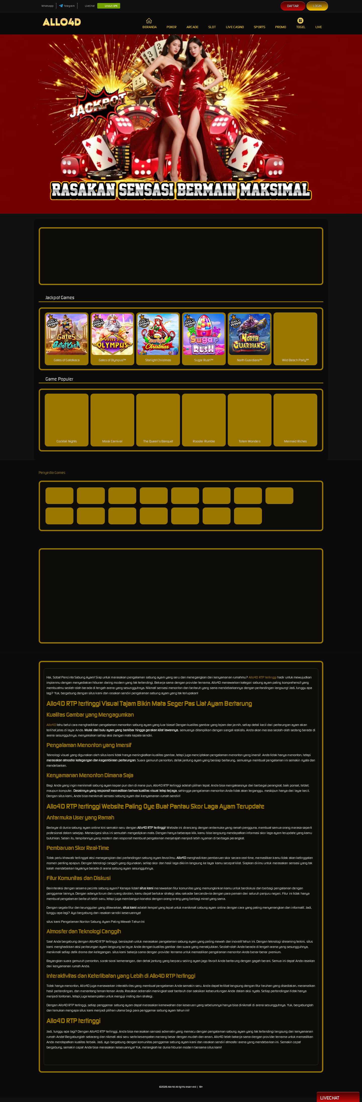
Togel (301, 23)
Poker (171, 23)
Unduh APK (109, 6)
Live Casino (235, 23)
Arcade (193, 23)
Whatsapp (45, 6)
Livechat (338, 1097)
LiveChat (87, 6)
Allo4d (171, 1086)
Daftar (293, 6)
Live (319, 23)
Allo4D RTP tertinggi (263, 677)
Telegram (67, 6)
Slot (212, 23)
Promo (280, 23)
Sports (259, 23)
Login (317, 6)
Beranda (150, 23)
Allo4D (51, 725)
